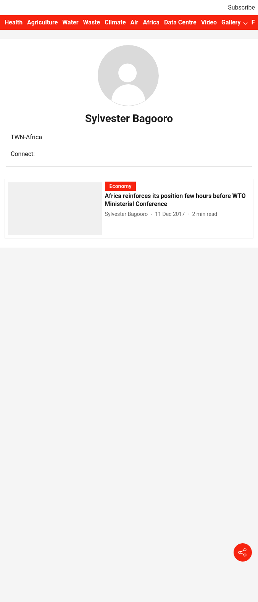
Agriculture (42, 22)
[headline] (177, 200)
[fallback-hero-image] (56, 208)
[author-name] (128, 214)
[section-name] (120, 186)
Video (209, 22)
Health (14, 22)
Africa (151, 22)
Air (135, 22)
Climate (115, 22)
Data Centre (180, 22)
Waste (91, 22)
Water (70, 22)
